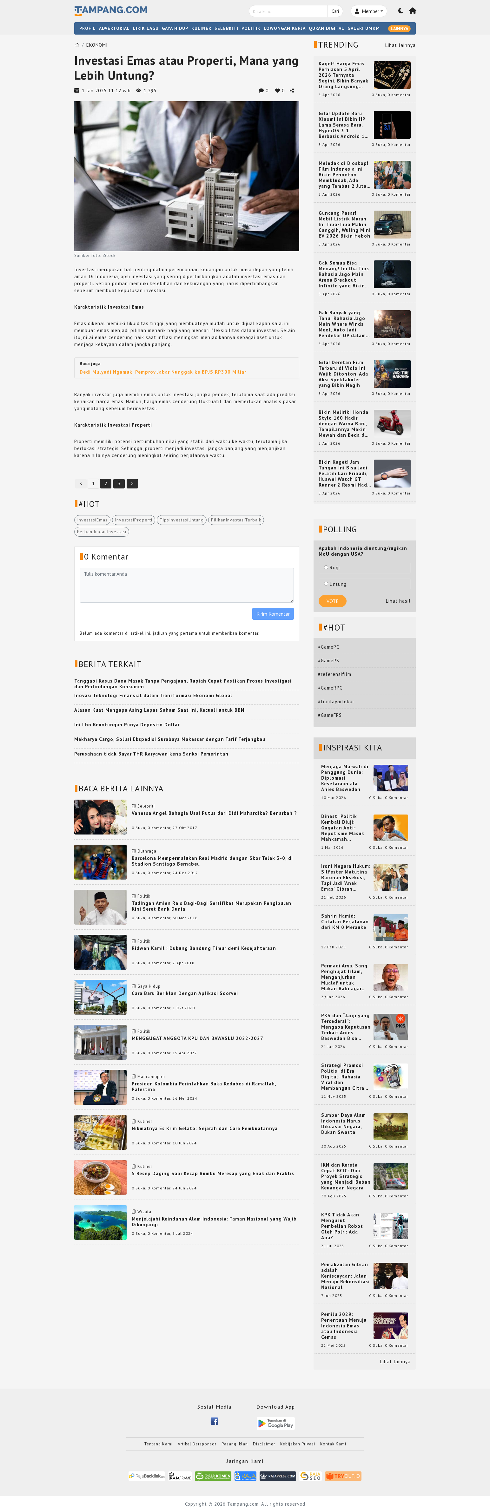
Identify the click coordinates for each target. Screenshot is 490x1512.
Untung (335, 584)
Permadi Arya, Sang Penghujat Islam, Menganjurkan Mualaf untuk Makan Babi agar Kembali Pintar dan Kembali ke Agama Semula (344, 977)
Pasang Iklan (235, 1444)
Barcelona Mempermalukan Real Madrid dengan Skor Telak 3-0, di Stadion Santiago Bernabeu (212, 861)
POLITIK (251, 28)
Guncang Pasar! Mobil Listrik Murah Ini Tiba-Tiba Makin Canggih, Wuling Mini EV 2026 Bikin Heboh (345, 224)
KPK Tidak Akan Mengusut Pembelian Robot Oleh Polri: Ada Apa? (342, 1226)
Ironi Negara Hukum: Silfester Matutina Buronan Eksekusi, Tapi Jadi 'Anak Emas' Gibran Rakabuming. (346, 877)
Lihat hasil (398, 601)
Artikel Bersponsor (197, 1444)
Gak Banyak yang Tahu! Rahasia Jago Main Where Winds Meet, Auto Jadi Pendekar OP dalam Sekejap (342, 324)
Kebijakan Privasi (297, 1444)
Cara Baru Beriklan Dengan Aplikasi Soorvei (185, 993)
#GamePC (328, 647)
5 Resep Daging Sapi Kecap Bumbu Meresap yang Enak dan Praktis (213, 1173)
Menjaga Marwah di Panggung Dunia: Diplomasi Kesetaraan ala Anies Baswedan (344, 778)
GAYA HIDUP (175, 28)
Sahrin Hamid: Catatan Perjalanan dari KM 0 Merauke (345, 921)
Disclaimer (264, 1444)
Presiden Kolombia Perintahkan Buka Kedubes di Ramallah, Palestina (204, 1086)
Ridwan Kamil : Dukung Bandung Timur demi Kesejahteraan (204, 948)
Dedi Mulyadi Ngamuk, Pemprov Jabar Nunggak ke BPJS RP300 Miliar (163, 372)
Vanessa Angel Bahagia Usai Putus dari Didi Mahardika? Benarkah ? (214, 813)
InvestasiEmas (92, 520)
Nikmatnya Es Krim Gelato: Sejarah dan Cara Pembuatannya (205, 1128)
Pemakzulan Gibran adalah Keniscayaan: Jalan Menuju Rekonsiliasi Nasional (345, 1276)
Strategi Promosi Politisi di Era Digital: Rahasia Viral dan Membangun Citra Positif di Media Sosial (342, 1077)
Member (367, 11)
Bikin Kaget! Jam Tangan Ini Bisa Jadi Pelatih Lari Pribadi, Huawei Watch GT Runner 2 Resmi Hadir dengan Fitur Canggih (345, 473)
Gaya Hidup (149, 986)
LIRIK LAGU (146, 28)
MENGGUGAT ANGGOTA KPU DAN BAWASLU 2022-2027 (197, 1038)
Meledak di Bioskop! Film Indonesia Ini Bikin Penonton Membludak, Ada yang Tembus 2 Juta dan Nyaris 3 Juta (343, 174)
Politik (143, 896)
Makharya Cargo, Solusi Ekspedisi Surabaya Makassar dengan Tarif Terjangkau (169, 739)
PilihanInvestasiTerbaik (236, 520)
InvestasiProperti (133, 520)
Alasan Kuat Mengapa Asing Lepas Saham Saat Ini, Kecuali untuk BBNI (160, 710)
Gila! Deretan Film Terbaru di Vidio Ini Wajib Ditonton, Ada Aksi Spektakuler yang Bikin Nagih (343, 374)
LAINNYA (399, 28)
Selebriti (146, 806)
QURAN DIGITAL (326, 28)
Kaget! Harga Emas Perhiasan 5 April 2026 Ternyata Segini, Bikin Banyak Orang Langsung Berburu (343, 75)
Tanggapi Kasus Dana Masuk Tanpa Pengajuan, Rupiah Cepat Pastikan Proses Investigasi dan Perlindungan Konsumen (183, 684)
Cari (335, 11)
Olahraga (146, 851)
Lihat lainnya (400, 45)
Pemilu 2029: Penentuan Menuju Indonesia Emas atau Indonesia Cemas (344, 1326)
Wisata (144, 1211)
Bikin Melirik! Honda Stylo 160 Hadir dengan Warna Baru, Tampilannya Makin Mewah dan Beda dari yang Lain (345, 423)
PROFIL (87, 28)
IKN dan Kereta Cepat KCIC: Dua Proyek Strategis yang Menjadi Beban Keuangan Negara (346, 1176)
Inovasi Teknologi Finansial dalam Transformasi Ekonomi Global (153, 695)
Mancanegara (151, 1076)
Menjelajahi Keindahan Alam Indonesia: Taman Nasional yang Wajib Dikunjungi (214, 1221)
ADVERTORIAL (114, 28)
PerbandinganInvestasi (101, 531)
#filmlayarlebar (336, 701)
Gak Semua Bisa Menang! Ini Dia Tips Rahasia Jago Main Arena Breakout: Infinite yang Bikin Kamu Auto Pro (344, 274)
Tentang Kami (158, 1444)
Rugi (332, 568)
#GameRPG (330, 688)
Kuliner (144, 1121)
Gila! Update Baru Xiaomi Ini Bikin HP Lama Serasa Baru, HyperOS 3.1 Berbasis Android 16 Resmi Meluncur (343, 125)
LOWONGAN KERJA (285, 28)
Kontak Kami (333, 1444)
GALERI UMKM (364, 28)
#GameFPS (330, 715)
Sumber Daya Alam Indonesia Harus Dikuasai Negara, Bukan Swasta (343, 1123)
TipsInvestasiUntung (182, 520)
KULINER (201, 28)
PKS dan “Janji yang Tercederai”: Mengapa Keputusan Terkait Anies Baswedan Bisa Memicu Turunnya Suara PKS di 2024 (346, 1027)
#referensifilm (334, 674)
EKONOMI (97, 45)
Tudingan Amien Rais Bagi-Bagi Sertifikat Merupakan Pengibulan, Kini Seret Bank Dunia (212, 906)
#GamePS (328, 661)
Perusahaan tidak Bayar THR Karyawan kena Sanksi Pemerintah (151, 754)
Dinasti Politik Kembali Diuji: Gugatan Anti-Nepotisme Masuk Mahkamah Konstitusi (342, 828)
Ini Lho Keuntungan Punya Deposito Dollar (127, 725)
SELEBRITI (226, 28)
